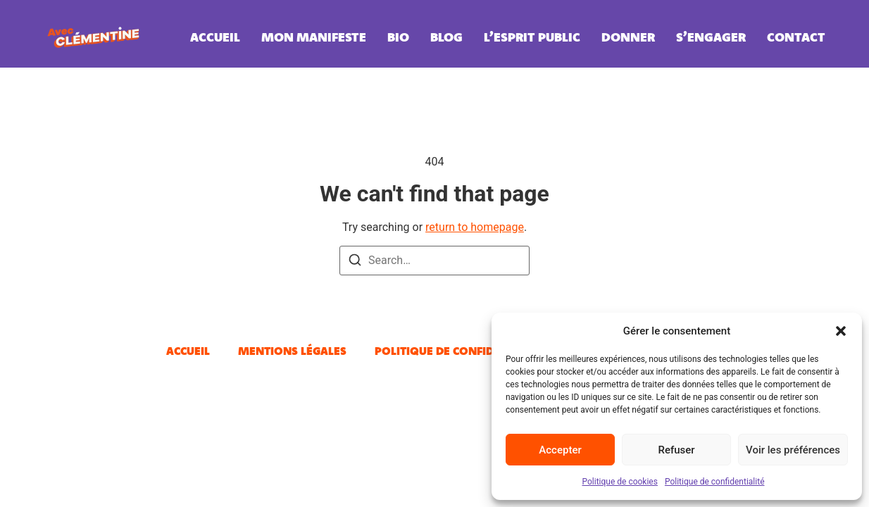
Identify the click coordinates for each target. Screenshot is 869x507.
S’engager (711, 37)
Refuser (676, 450)
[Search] (355, 262)
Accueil (215, 37)
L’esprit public (532, 37)
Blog (446, 37)
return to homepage (474, 227)
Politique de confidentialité (715, 482)
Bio (398, 37)
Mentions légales (292, 351)
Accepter (560, 450)
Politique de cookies (620, 482)
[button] (841, 331)
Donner (628, 37)
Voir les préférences (793, 450)
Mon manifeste (313, 37)
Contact (796, 37)
